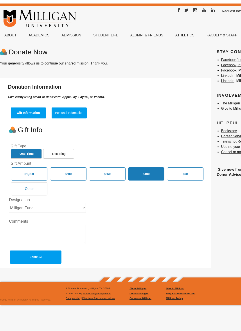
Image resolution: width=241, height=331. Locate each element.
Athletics (184, 35)
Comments (18, 221)
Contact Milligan (138, 293)
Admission (71, 35)
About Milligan (137, 288)
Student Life (105, 35)
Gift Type (18, 146)
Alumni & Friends (146, 35)
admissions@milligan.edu (97, 293)
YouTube (204, 11)
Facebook (179, 11)
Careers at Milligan (140, 298)
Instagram (195, 11)
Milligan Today (174, 298)
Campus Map (73, 298)
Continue (35, 257)
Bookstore (229, 131)
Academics (39, 35)
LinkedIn (213, 11)
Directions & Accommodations (98, 298)
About (10, 35)
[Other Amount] (29, 188)
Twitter (186, 11)
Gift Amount (21, 163)
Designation (19, 200)
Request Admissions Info (180, 293)
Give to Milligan (175, 288)
